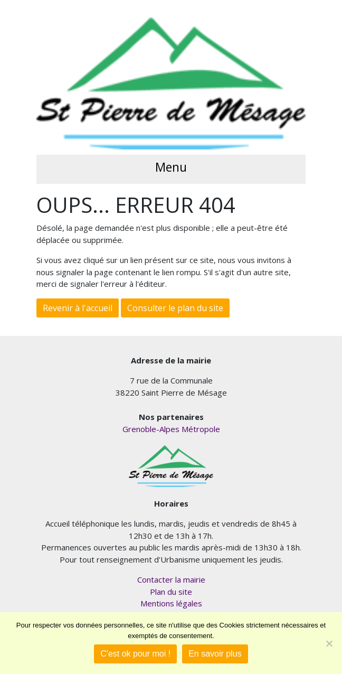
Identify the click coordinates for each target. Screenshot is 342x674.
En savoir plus (215, 653)
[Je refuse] (329, 643)
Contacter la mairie (171, 579)
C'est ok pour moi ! (135, 653)
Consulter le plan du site (175, 308)
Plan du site (171, 591)
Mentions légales (171, 603)
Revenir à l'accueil (77, 308)
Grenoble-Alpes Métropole (171, 429)
